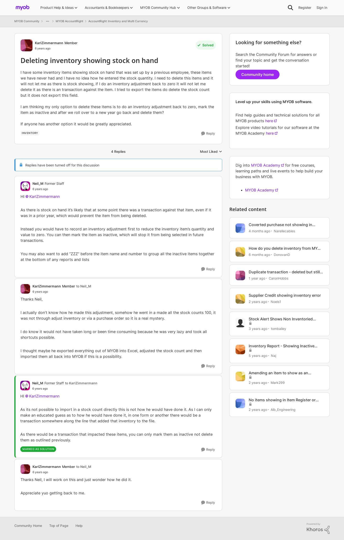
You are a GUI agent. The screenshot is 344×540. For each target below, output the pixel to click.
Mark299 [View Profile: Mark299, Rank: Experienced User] (278, 383)
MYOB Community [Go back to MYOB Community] (26, 21)
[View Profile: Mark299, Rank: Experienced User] (240, 376)
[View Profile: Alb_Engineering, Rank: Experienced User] (240, 403)
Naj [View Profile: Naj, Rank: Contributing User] (273, 356)
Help (79, 526)
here (269, 120)
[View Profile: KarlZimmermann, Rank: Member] (26, 45)
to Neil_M (83, 286)
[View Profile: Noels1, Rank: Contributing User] (240, 299)
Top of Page (58, 526)
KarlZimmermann (44, 196)
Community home (257, 74)
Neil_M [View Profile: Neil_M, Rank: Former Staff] (37, 183)
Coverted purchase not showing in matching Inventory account (280, 224)
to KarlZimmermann (81, 383)
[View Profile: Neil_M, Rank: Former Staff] (25, 186)
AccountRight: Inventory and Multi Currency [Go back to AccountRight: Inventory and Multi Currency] (118, 21)
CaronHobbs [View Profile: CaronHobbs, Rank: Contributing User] (278, 278)
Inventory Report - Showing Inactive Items (281, 346)
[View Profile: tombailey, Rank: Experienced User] (240, 322)
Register (304, 7)
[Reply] (208, 133)
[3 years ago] (258, 328)
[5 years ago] (258, 355)
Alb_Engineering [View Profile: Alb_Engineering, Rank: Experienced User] (283, 409)
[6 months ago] (259, 254)
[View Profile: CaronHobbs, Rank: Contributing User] (240, 275)
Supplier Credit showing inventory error (285, 295)
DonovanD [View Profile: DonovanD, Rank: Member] (282, 255)
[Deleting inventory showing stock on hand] (48, 189)
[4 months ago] (259, 230)
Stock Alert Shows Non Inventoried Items (281, 319)
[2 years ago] (258, 301)
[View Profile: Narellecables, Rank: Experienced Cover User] (240, 228)
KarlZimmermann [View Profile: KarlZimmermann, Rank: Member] (49, 43)
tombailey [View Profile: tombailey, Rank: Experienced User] (278, 329)
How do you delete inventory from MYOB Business (286, 248)
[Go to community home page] (22, 8)
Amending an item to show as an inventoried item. (278, 373)
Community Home (28, 526)
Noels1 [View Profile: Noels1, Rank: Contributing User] (276, 302)
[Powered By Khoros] (318, 528)
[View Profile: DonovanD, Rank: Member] (240, 252)
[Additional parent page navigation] (47, 21)
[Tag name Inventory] (30, 133)
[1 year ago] (257, 278)
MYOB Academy (265, 165)
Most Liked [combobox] (211, 151)
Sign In (322, 7)
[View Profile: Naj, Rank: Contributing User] (240, 349)
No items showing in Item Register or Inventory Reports (282, 399)
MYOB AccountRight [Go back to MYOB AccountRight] (69, 21)
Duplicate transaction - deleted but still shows (284, 272)
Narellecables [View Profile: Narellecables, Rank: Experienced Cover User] (284, 231)
